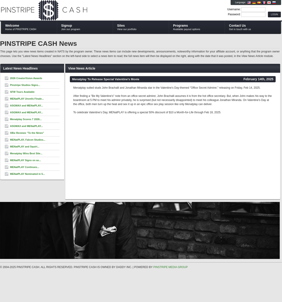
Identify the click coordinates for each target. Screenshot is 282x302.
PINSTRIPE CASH (55, 10)
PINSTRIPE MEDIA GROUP (170, 267)
